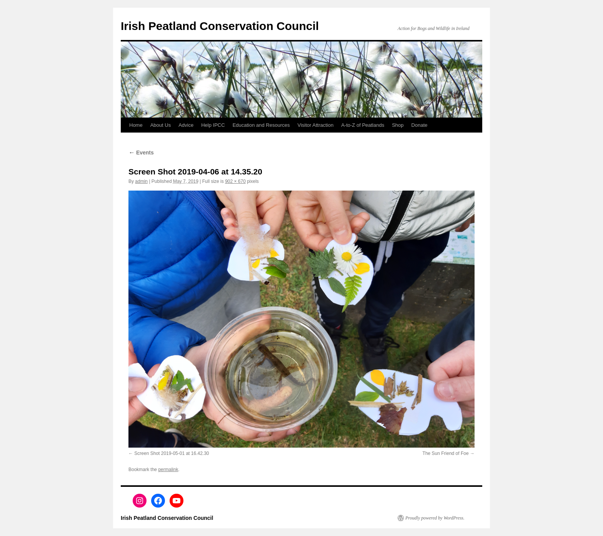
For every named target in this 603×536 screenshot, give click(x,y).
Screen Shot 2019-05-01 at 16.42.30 (171, 453)
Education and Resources (261, 125)
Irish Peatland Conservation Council (220, 26)
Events (141, 152)
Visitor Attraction (316, 125)
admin (141, 181)
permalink (168, 469)
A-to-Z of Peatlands (362, 125)
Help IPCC (213, 125)
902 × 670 (235, 181)
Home (136, 125)
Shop (397, 125)
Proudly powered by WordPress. (435, 518)
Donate (419, 125)
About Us (160, 125)
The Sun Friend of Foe (446, 453)
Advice (185, 125)
